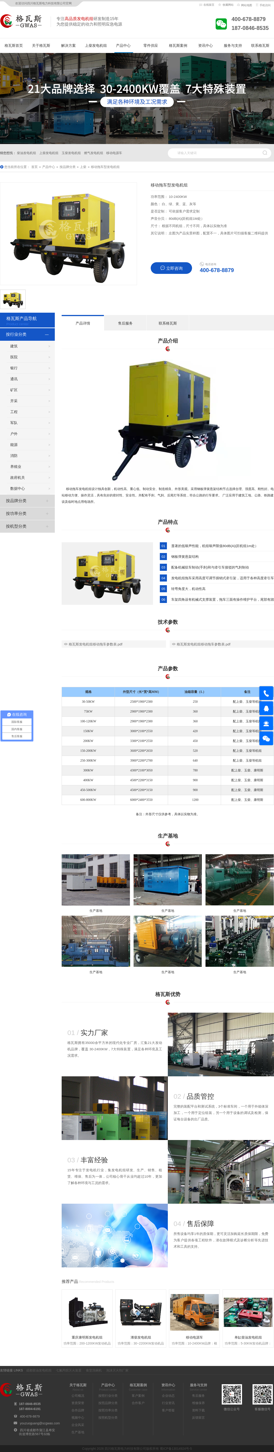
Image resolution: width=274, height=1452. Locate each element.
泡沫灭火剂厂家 (117, 1370)
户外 (14, 434)
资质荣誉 (77, 1403)
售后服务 (125, 323)
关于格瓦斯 (41, 45)
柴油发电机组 (26, 153)
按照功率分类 (108, 1410)
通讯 (14, 379)
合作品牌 (77, 1410)
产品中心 (123, 45)
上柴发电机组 (96, 45)
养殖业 (15, 467)
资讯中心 (205, 45)
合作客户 (138, 1403)
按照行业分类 (108, 1395)
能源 (14, 445)
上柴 (83, 167)
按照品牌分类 (108, 1403)
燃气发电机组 (93, 153)
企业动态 (168, 1395)
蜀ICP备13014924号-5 (176, 1448)
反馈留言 (198, 1417)
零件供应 (150, 45)
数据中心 (17, 488)
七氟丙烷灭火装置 (69, 1370)
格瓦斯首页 (14, 45)
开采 (14, 401)
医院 (14, 357)
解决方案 (68, 45)
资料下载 (198, 1410)
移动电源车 (114, 153)
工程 (14, 412)
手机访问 (263, 5)
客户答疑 (168, 1410)
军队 (14, 423)
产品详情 (83, 323)
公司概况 (77, 1395)
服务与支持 (233, 45)
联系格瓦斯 (260, 45)
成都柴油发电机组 (39, 1370)
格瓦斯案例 (178, 45)
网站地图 (244, 5)
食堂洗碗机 (94, 1370)
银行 (14, 368)
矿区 (14, 390)
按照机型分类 (108, 1417)
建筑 (14, 346)
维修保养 (198, 1403)
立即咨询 (171, 268)
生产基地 (77, 1432)
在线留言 (206, 5)
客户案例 (138, 1395)
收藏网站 (225, 4)
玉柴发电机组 (71, 153)
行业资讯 (168, 1403)
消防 (14, 456)
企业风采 (77, 1425)
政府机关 (17, 478)
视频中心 (77, 1417)
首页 (34, 167)
